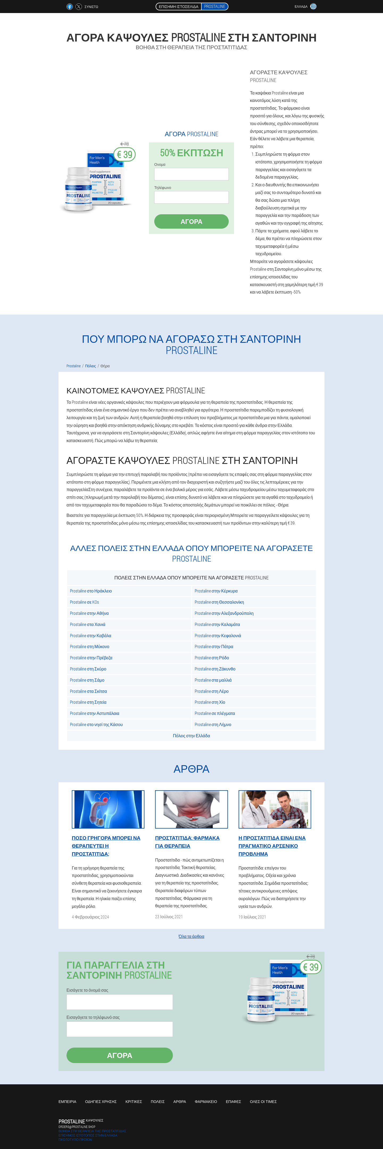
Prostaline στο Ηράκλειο (91, 591)
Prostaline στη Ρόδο (212, 657)
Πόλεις (158, 1101)
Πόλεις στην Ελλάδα (191, 735)
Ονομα (159, 164)
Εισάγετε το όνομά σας (87, 990)
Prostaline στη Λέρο (212, 691)
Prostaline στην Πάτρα (214, 646)
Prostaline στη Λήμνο (213, 724)
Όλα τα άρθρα (191, 936)
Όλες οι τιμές (263, 1101)
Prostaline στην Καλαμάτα (217, 624)
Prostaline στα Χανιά (87, 624)
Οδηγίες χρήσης (101, 1101)
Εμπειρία (67, 1101)
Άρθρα (179, 1101)
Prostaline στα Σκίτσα (88, 691)
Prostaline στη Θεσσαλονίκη (219, 602)
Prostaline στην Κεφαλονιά (218, 635)
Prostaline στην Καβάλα (90, 635)
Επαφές (233, 1101)
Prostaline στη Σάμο (87, 680)
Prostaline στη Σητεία (88, 702)
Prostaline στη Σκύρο (88, 669)
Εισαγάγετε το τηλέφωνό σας (93, 1017)
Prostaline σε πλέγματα (215, 713)
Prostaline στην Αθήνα (89, 613)
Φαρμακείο (206, 1101)
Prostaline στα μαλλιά (213, 680)
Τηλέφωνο (162, 188)
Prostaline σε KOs (84, 602)
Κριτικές (134, 1101)
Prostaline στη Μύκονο (89, 646)
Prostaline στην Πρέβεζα (91, 657)
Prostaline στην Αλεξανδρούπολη (224, 613)
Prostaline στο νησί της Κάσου (96, 724)
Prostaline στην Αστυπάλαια (94, 713)
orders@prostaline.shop (77, 1127)
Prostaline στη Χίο (210, 702)
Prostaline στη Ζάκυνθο (215, 669)
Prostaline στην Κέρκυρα (216, 591)
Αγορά (191, 221)
